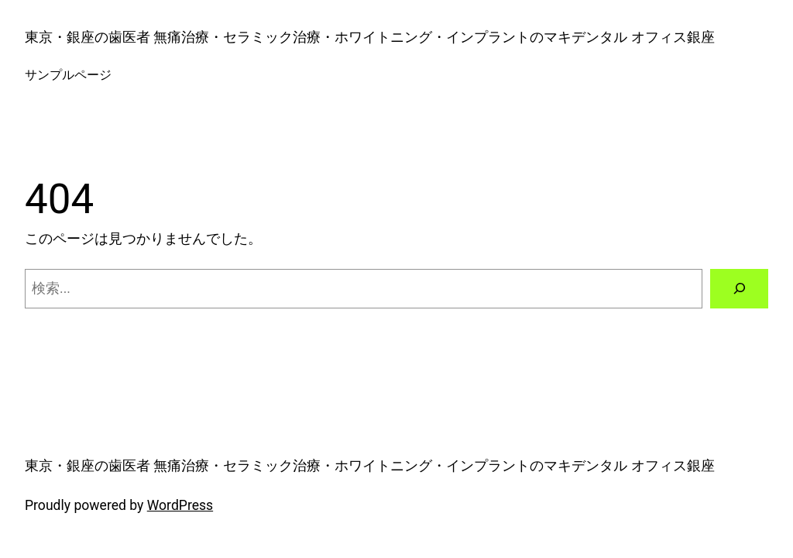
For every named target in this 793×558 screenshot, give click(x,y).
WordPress (180, 505)
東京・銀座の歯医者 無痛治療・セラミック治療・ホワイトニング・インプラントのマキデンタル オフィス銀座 (370, 37)
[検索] (739, 288)
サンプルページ (68, 75)
